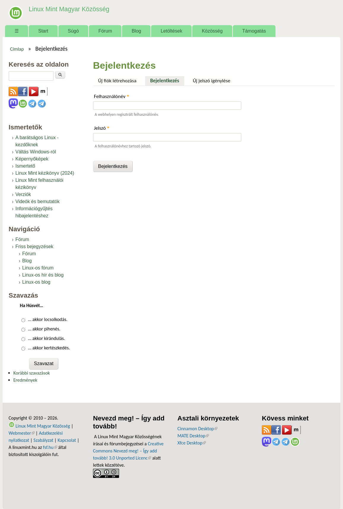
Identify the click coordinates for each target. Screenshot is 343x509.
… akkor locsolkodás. (48, 319)
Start (43, 30)
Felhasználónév (111, 96)
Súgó (73, 30)
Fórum (105, 30)
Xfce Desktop (191, 443)
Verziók (23, 194)
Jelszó (102, 128)
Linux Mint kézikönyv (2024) (44, 173)
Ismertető (25, 165)
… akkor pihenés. (44, 329)
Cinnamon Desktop (197, 428)
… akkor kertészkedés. (49, 348)
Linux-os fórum (38, 267)
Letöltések (171, 30)
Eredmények (25, 380)
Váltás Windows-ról (35, 151)
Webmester (22, 433)
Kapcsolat (67, 440)
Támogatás (254, 30)
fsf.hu (50, 447)
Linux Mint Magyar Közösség (65, 9)
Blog (136, 30)
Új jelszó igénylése (211, 81)
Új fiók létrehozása (117, 81)
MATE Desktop (193, 436)
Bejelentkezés (167, 80)
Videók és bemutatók (37, 201)
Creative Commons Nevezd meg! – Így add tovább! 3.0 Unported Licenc (128, 451)
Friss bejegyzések (34, 246)
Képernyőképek (31, 158)
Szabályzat (43, 440)
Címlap (17, 49)
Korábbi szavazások (31, 373)
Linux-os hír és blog (43, 274)
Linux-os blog (36, 282)
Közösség (212, 30)
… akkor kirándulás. (46, 338)
